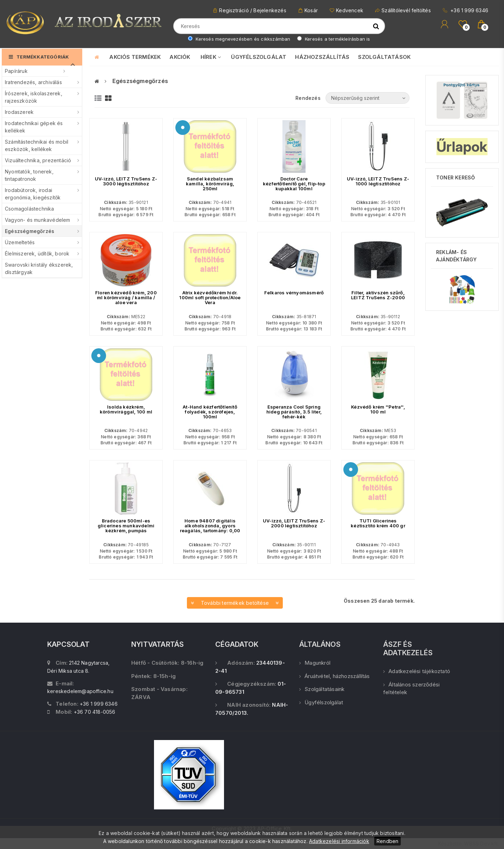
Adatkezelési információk (339, 841)
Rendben (387, 841)
